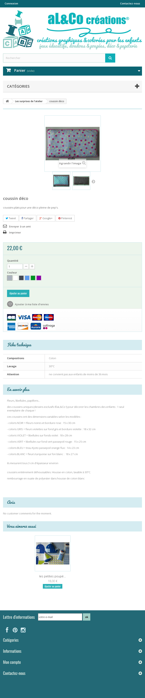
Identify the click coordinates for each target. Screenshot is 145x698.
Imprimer (15, 232)
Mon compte (12, 662)
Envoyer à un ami (20, 226)
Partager (28, 218)
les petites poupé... (52, 576)
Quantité (12, 260)
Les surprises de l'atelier (29, 101)
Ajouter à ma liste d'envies (31, 304)
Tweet (11, 218)
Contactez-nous (130, 3)
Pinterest (65, 218)
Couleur (12, 272)
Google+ (45, 218)
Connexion (11, 3)
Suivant (93, 181)
